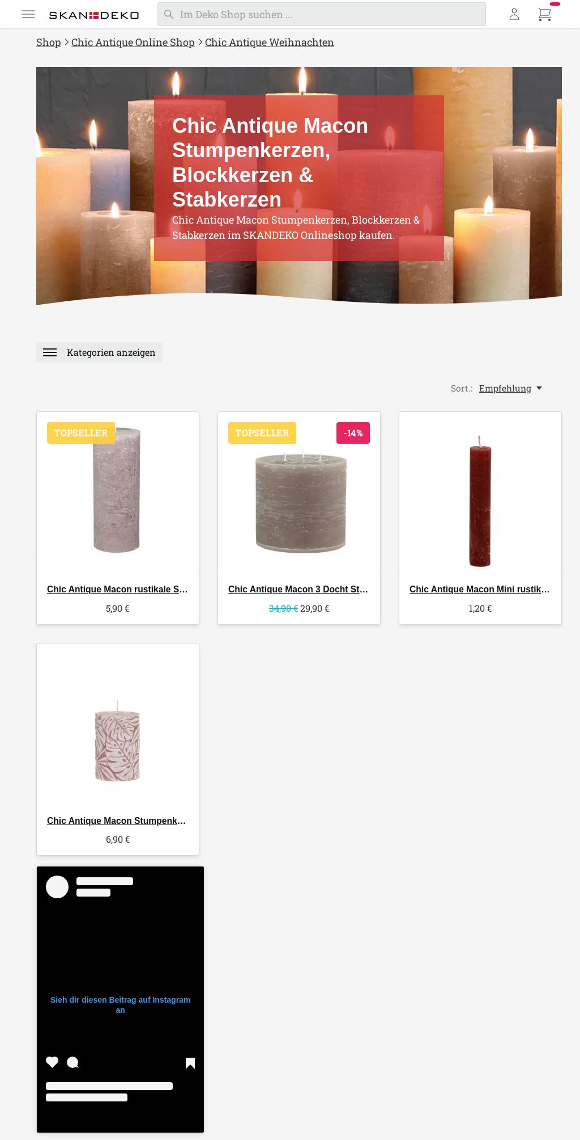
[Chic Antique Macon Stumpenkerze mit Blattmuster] (118, 730)
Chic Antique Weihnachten (269, 42)
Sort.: (461, 391)
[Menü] (28, 14)
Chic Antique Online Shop (133, 42)
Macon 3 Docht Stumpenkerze (319, 593)
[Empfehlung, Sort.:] (511, 391)
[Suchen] (321, 14)
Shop (48, 42)
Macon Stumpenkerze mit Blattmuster (154, 826)
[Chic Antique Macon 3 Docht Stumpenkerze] (299, 496)
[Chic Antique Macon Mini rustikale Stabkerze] (480, 496)
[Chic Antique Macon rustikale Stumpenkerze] (118, 496)
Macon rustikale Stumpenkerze (140, 593)
